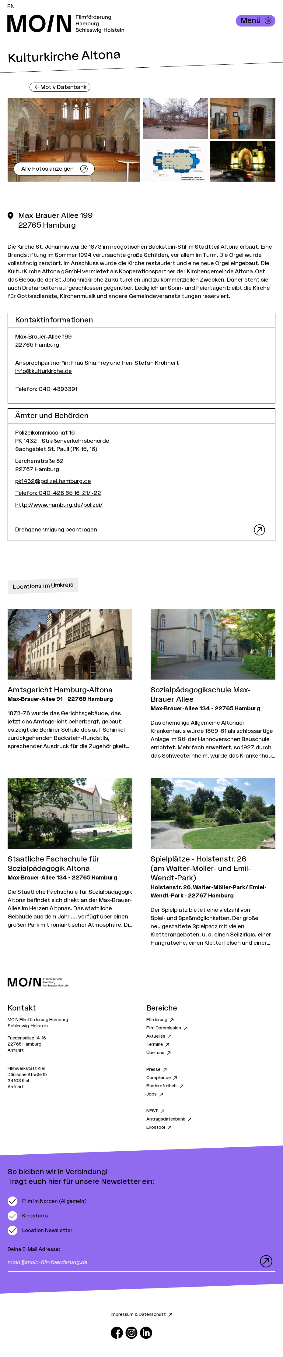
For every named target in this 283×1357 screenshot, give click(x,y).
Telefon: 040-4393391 (46, 389)
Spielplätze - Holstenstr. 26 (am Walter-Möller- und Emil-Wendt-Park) (201, 869)
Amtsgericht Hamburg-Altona (60, 690)
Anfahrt (16, 1050)
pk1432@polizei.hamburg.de (53, 481)
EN (11, 6)
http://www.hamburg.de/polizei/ (59, 505)
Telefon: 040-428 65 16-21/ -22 (58, 493)
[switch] (47, 1201)
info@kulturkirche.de (43, 371)
